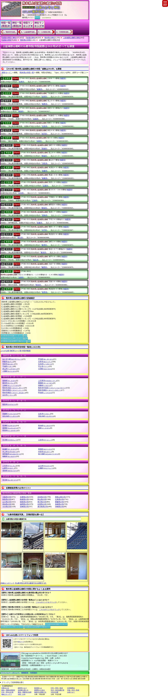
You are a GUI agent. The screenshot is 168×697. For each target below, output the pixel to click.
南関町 (9, 428)
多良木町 (10, 416)
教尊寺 (7, 101)
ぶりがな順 (5, 351)
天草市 (45, 362)
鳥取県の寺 (6, 499)
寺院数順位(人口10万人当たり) (12, 338)
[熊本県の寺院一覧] (27, 72)
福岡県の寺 (24, 504)
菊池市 (8, 383)
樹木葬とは (38, 688)
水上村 (9, 452)
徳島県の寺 (24, 502)
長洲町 (9, 425)
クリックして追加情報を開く (13, 682)
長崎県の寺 (59, 504)
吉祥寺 (7, 93)
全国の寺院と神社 (9, 38)
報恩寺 (9, 264)
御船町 (9, 456)
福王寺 (9, 257)
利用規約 (33, 673)
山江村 (45, 466)
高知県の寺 (6, 504)
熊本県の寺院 (25, 40)
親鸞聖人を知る (39, 690)
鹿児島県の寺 (43, 506)
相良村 (9, 404)
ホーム (37, 17)
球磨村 (44, 385)
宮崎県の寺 (24, 506)
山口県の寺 (6, 502)
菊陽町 (45, 383)
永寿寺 (7, 78)
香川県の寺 (42, 502)
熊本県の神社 (49, 38)
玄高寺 (7, 123)
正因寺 (9, 182)
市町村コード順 (16, 351)
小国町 (9, 371)
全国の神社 (31, 38)
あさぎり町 (12, 359)
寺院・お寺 (21, 694)
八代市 (9, 466)
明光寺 (9, 282)
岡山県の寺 (42, 499)
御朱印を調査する (40, 692)
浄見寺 (9, 160)
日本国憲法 (71, 688)
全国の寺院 (6, 40)
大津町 (45, 369)
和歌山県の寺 (60, 497)
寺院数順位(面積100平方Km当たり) (14, 341)
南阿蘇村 (11, 454)
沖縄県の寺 (59, 506)
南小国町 (48, 454)
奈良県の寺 (42, 497)
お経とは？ (71, 692)
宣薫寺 (9, 219)
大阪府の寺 (6, 497)
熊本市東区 (49, 390)
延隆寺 (7, 86)
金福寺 (7, 116)
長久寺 (9, 234)
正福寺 (9, 197)
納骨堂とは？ (22, 688)
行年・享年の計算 (7, 692)
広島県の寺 (59, 499)
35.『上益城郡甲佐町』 (28, 32)
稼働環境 (24, 673)
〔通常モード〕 (6, 72)
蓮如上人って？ (6, 694)
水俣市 (45, 452)
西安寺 (9, 205)
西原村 (9, 430)
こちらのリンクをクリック (46, 602)
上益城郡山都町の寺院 (47, 40)
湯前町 (9, 471)
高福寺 (9, 145)
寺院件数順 (26, 351)
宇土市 (43, 366)
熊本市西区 (13, 390)
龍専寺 (9, 289)
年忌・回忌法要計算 (57, 690)
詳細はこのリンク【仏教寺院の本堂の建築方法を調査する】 (24, 583)
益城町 (9, 449)
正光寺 (9, 190)
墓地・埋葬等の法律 (24, 692)
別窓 (25, 335)
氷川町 (9, 440)
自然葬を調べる (23, 690)
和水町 (45, 425)
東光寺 (9, 249)
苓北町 (9, 480)
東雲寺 (9, 242)
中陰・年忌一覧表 (73, 690)
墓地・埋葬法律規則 (8, 690)
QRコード (21, 642)
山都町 (45, 468)
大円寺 (9, 227)
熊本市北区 (13, 388)
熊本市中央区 (52, 388)
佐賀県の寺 (42, 504)
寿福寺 (8, 153)
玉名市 (44, 414)
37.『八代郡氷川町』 (45, 32)
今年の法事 (54, 692)
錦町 (44, 428)
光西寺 (7, 138)
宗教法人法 (5, 688)
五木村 (45, 364)
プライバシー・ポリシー (10, 673)
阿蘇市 (7, 362)
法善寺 (9, 271)
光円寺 (7, 130)
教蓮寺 (7, 108)
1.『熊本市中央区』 (10, 32)
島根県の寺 (24, 499)
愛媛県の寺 (59, 502)
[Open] (15, 78)
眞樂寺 (9, 167)
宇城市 (7, 366)
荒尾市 (8, 364)
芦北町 (45, 359)
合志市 (8, 395)
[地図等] (63, 78)
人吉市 (45, 440)
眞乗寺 (9, 175)
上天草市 (47, 381)
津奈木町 (45, 416)
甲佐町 (45, 393)
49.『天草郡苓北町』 (63, 32)
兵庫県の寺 (24, 497)
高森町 (9, 414)
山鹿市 (8, 468)
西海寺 (9, 212)
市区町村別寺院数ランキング (12, 335)
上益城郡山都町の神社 (71, 38)
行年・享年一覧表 (57, 688)
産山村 (9, 369)
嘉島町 (9, 381)
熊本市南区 (13, 393)
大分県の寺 (6, 506)
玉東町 (10, 385)
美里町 (45, 449)
